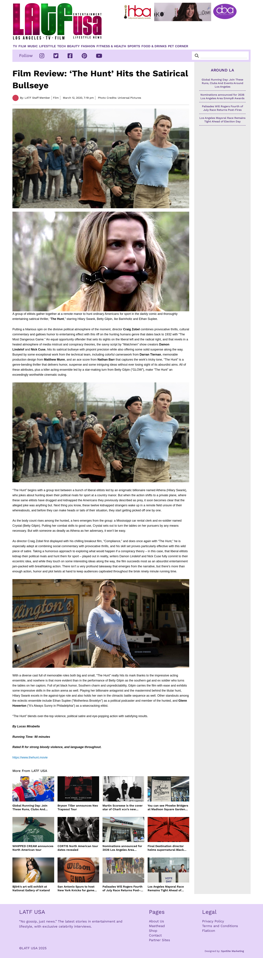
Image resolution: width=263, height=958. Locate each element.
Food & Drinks (154, 46)
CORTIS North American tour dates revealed (78, 847)
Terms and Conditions (220, 926)
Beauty (73, 46)
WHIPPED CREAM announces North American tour (32, 847)
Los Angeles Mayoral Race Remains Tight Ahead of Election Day (166, 888)
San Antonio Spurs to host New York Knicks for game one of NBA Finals (76, 888)
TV (15, 46)
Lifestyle (47, 46)
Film (22, 46)
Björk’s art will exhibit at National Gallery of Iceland (31, 888)
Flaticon (208, 931)
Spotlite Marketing (232, 951)
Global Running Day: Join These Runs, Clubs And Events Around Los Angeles (31, 807)
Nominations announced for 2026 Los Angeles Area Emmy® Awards (122, 848)
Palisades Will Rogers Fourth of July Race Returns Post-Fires (122, 888)
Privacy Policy (213, 921)
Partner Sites (159, 940)
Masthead (157, 926)
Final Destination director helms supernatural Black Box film (166, 848)
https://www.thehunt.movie (30, 757)
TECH (61, 46)
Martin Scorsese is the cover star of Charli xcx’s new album (122, 807)
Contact (155, 935)
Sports (133, 46)
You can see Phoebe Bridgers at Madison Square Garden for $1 (168, 807)
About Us (156, 921)
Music (33, 46)
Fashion (88, 46)
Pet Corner (178, 46)
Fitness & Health (111, 46)
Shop (153, 931)
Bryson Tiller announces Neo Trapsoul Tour (78, 807)
